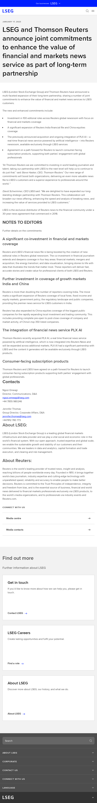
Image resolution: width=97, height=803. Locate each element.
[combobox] (44, 740)
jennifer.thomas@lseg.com (16, 416)
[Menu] (93, 11)
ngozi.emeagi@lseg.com (15, 397)
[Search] (87, 11)
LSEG (55, 3)
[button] (48, 752)
